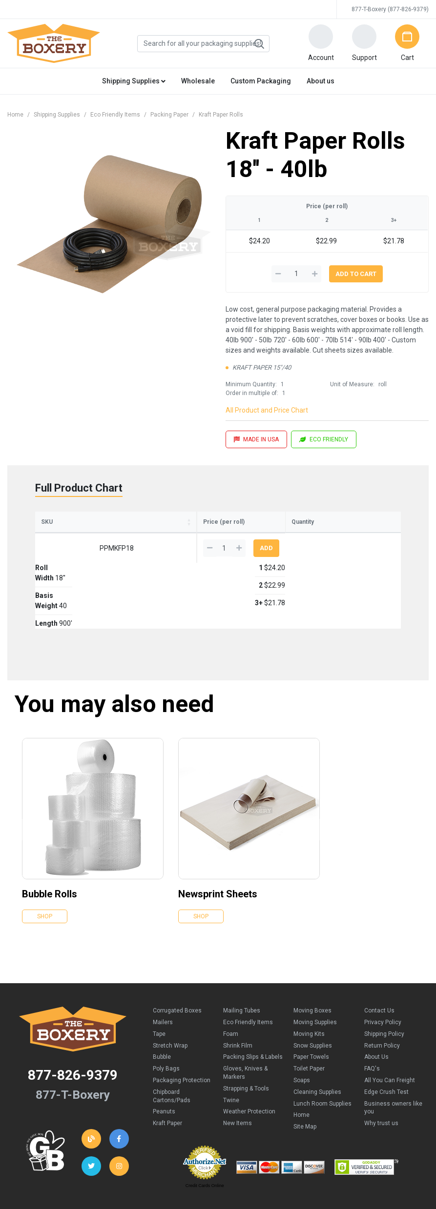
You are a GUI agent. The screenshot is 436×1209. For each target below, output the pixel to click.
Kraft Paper (167, 1071)
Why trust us (381, 1071)
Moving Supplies (315, 970)
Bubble (162, 1005)
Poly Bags (166, 1016)
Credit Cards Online (205, 1133)
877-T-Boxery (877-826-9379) (390, 9)
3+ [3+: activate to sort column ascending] (286, 536)
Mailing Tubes (241, 958)
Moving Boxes (312, 958)
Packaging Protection (181, 1028)
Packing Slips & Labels (253, 1005)
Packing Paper (169, 114)
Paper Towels (311, 1005)
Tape (159, 982)
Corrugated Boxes (177, 958)
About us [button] (320, 81)
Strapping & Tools (246, 1036)
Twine (231, 1048)
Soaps (301, 1028)
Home (15, 114)
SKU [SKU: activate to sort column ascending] (47, 536)
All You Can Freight (389, 1028)
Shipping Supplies (57, 114)
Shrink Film (237, 994)
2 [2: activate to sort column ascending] (249, 536)
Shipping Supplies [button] (134, 81)
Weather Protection (249, 1059)
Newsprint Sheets (217, 842)
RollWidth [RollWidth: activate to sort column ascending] (100, 531)
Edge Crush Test (386, 1040)
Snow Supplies (312, 994)
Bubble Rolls (49, 842)
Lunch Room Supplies (322, 1052)
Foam (230, 982)
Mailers (163, 970)
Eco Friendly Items (115, 114)
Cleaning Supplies (317, 1040)
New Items (237, 1071)
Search (259, 44)
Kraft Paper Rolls (221, 114)
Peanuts (164, 1059)
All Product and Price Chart (267, 410)
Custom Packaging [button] (260, 81)
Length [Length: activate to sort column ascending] (180, 536)
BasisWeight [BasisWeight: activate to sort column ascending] (139, 531)
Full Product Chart (79, 488)
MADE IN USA (256, 439)
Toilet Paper (309, 1016)
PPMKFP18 (61, 562)
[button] (321, 43)
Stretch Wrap (170, 994)
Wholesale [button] (198, 81)
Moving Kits (309, 982)
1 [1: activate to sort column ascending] (213, 536)
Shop (44, 864)
